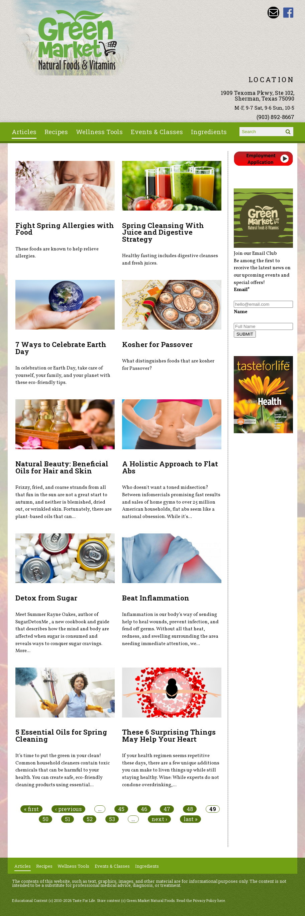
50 (45, 819)
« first (31, 809)
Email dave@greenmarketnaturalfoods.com (273, 12)
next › (159, 819)
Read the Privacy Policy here (201, 900)
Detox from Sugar (46, 598)
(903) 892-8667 (275, 116)
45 (121, 809)
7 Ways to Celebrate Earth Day (60, 348)
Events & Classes (157, 132)
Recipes (56, 132)
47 (167, 809)
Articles (24, 132)
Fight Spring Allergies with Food (64, 229)
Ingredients (209, 132)
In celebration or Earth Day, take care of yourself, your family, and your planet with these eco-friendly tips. (62, 375)
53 (112, 819)
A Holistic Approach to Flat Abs (170, 467)
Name (240, 311)
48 (190, 809)
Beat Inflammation (155, 598)
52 (90, 819)
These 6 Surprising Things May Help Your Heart (169, 735)
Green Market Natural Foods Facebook (288, 12)
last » (190, 819)
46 (144, 809)
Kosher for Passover (157, 344)
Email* (242, 289)
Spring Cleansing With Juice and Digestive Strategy (163, 232)
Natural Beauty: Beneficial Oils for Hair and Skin (61, 467)
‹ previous (68, 809)
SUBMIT (244, 334)
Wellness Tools (99, 132)
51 (67, 819)
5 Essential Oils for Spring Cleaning (61, 735)
